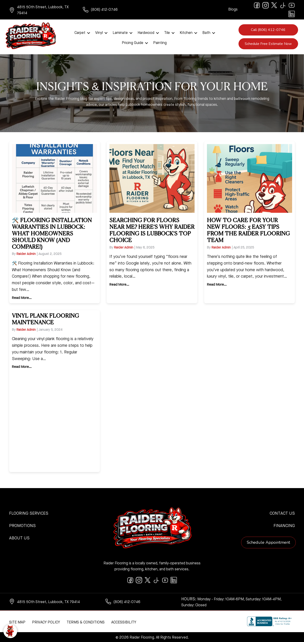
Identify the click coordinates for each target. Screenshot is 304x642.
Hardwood (146, 32)
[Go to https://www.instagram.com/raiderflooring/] (265, 5)
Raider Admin (26, 253)
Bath (206, 32)
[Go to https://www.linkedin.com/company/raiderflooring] (291, 14)
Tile (167, 32)
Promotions (22, 525)
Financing (284, 525)
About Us (19, 537)
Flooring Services (28, 513)
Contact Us (282, 513)
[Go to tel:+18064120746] (115, 10)
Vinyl (99, 32)
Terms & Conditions (86, 622)
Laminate (120, 32)
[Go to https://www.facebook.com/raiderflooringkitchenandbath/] (257, 5)
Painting (160, 42)
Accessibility (123, 622)
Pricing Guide (132, 42)
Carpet (79, 32)
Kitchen (186, 32)
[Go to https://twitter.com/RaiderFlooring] (274, 5)
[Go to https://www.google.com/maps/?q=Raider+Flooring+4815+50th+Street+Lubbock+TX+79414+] (41, 10)
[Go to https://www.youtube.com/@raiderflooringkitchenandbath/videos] (291, 5)
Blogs (233, 9)
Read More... (22, 297)
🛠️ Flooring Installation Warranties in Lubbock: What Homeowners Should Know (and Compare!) (52, 233)
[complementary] (33, 617)
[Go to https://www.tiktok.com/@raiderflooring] (283, 5)
